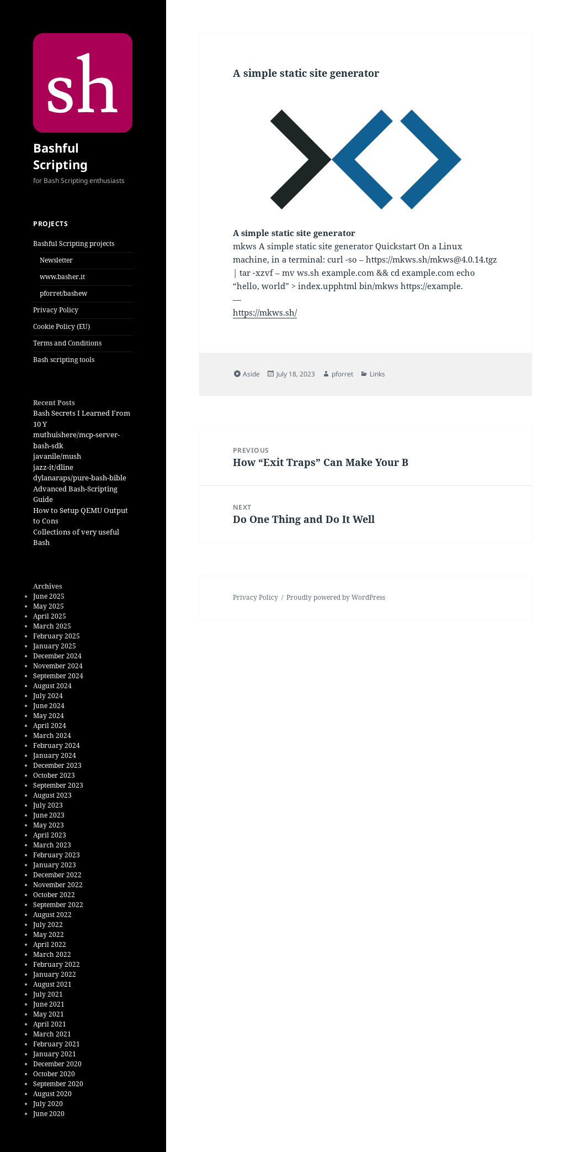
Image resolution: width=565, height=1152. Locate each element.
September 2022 (58, 904)
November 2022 (58, 884)
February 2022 (56, 964)
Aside (251, 374)
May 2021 (48, 1014)
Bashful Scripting (60, 155)
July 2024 (48, 695)
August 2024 (52, 685)
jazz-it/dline (53, 467)
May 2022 (48, 934)
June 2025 (49, 596)
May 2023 (48, 825)
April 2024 (49, 725)
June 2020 (49, 1113)
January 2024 (54, 755)
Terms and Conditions (67, 343)
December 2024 (57, 656)
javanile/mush (57, 456)
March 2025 (52, 626)
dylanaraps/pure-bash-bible (79, 478)
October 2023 (54, 775)
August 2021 (52, 984)
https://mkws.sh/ (265, 312)
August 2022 (52, 914)
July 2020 (48, 1103)
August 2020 (52, 1093)
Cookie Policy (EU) (61, 326)
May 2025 (48, 606)
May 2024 (48, 715)
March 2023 (52, 845)
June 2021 (49, 1004)
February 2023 (56, 855)
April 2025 (49, 616)
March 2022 (52, 954)
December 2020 (57, 1064)
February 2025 (56, 636)
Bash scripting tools (63, 359)
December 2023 (57, 765)
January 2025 (54, 646)
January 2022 (54, 974)
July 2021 (48, 994)
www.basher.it (62, 276)
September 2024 (58, 675)
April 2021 (49, 1024)
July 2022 (48, 924)
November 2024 (58, 666)
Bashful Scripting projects (73, 243)
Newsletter (56, 260)
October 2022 (54, 894)
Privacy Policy (55, 310)
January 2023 (54, 865)
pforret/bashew (63, 293)
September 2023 (58, 785)
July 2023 (48, 805)
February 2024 (56, 745)
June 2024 (49, 705)
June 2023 (49, 815)
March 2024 (52, 735)
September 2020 (58, 1083)
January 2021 (54, 1054)
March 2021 (52, 1034)
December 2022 (57, 874)
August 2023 (52, 795)
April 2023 (49, 835)
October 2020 (54, 1073)
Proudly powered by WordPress (335, 597)
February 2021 (56, 1044)
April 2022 (49, 944)
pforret (342, 374)
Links (377, 374)
